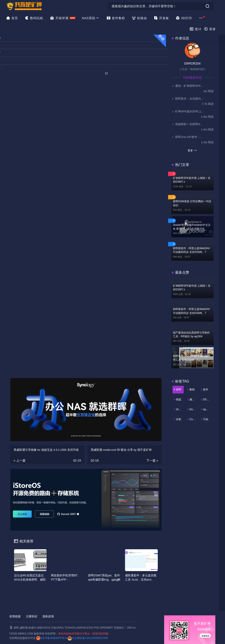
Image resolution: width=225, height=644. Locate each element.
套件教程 (115, 18)
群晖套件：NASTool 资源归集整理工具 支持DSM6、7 (191, 357)
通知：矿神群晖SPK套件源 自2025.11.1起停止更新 (188, 85)
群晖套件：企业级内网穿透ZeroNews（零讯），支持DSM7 (188, 98)
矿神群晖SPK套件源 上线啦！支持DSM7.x (191, 179)
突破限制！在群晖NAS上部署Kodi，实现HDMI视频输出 (188, 124)
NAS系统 (91, 18)
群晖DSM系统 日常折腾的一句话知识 (192, 203)
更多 (192, 150)
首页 (12, 18)
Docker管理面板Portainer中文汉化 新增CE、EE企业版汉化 (191, 226)
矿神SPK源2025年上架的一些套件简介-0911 (188, 111)
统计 (195, 29)
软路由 (139, 18)
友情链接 (15, 616)
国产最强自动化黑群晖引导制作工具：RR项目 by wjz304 (191, 334)
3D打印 (184, 18)
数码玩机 (34, 18)
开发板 (161, 18)
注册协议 (31, 616)
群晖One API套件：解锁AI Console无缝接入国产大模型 (188, 137)
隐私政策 (48, 616)
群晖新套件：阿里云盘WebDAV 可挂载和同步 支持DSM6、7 (191, 250)
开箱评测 (59, 18)
